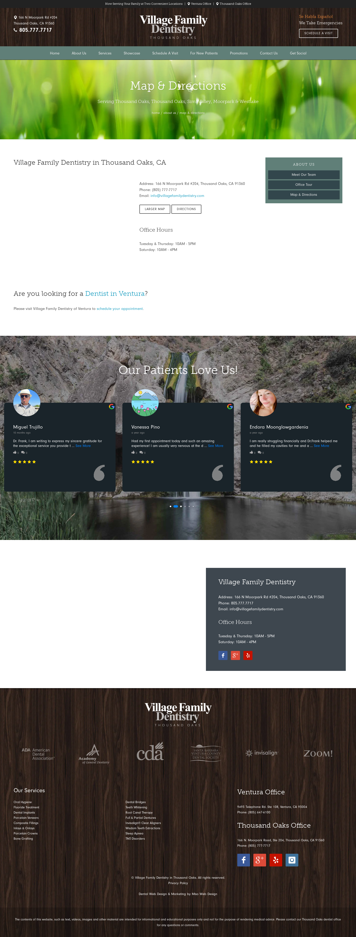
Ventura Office (199, 3)
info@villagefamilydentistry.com (177, 195)
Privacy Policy (178, 883)
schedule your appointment (120, 308)
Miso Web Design (204, 894)
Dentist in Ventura (115, 293)
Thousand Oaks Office (233, 3)
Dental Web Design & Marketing (162, 894)
